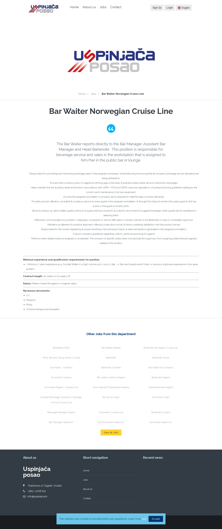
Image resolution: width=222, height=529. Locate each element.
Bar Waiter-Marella (111, 347)
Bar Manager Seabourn (61, 422)
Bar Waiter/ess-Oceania (160, 367)
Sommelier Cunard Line (111, 412)
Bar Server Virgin (111, 397)
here (144, 518)
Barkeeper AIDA (61, 347)
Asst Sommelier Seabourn (110, 422)
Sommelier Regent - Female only (61, 387)
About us (89, 7)
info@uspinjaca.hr (37, 496)
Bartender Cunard (160, 412)
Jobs (103, 7)
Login (169, 7)
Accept (156, 518)
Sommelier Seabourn (161, 422)
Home (74, 7)
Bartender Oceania (111, 367)
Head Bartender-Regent (161, 387)
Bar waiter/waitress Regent (111, 377)
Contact (115, 7)
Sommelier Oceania (61, 377)
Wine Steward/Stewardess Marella (111, 387)
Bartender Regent (161, 377)
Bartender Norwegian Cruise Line (161, 347)
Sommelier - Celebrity (61, 367)
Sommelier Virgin (161, 397)
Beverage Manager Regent (61, 412)
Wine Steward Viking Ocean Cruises (61, 357)
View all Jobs (111, 432)
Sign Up (157, 7)
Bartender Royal (160, 357)
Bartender (111, 357)
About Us (87, 489)
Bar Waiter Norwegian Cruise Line (123, 93)
